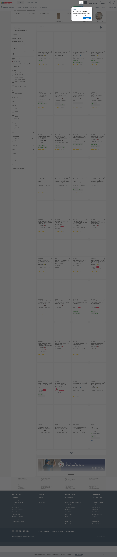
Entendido (87, 18)
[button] (56, 2)
